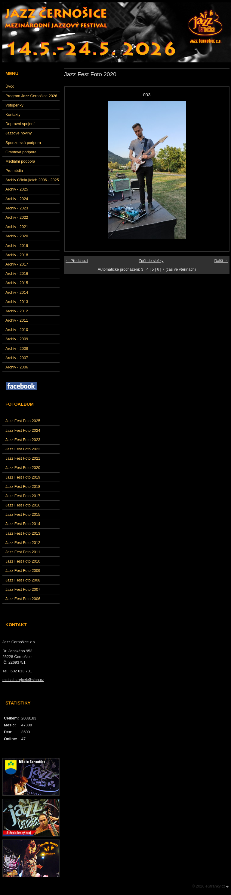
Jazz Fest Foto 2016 (22, 505)
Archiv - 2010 (16, 329)
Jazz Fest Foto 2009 (22, 570)
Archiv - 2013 (16, 301)
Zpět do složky (151, 260)
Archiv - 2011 (16, 320)
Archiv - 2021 (16, 226)
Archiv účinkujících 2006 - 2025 (32, 180)
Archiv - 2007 (16, 358)
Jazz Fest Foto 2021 (22, 458)
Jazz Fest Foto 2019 (22, 477)
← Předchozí (77, 260)
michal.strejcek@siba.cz (23, 679)
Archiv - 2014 (16, 292)
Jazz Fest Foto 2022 (22, 449)
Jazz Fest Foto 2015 (22, 514)
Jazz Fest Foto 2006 (22, 598)
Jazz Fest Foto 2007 (22, 589)
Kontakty (12, 114)
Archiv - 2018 (16, 255)
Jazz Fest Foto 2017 (22, 496)
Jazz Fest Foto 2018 (22, 486)
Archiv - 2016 (16, 273)
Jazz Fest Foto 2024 (22, 430)
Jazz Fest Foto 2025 (22, 421)
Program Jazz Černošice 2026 (31, 96)
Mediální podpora (20, 161)
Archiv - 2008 (16, 348)
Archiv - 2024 (16, 199)
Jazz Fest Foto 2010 (22, 561)
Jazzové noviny (18, 133)
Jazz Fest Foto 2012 (22, 542)
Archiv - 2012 (16, 311)
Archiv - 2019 (16, 245)
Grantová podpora (20, 152)
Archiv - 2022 (16, 217)
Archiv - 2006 (16, 367)
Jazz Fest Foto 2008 (22, 580)
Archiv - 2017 (16, 264)
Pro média (14, 170)
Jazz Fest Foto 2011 (22, 552)
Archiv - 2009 (16, 339)
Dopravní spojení (20, 124)
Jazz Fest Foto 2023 (22, 439)
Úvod (9, 86)
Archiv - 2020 (16, 236)
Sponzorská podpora (23, 142)
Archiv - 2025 (16, 189)
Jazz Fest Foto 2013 (22, 533)
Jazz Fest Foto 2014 (22, 523)
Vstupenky (14, 105)
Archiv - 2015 (16, 283)
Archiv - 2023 (16, 208)
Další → (221, 260)
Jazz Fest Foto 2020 (22, 467)
